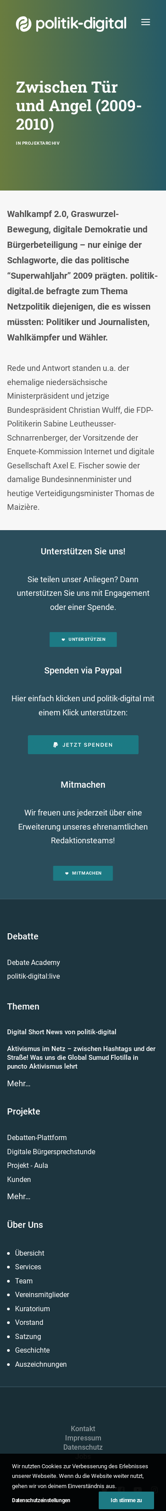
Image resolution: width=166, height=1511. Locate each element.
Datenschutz (83, 1447)
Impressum (83, 1438)
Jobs (83, 1456)
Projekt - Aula (27, 1165)
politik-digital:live (33, 976)
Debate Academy (33, 962)
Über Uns (25, 1224)
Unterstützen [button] (83, 639)
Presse (83, 1466)
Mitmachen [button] (82, 873)
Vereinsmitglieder (42, 1294)
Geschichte (32, 1350)
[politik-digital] (71, 24)
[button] (145, 22)
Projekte (23, 1111)
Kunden (19, 1179)
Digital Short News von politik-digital (61, 1032)
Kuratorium (32, 1309)
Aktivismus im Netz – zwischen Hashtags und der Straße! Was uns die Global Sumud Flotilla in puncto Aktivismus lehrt (81, 1058)
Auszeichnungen (41, 1364)
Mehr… (19, 1083)
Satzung (28, 1336)
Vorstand (29, 1322)
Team (24, 1281)
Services (28, 1267)
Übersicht (29, 1253)
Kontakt (83, 1429)
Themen (23, 1006)
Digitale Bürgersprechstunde (51, 1152)
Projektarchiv (41, 143)
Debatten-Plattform (37, 1137)
